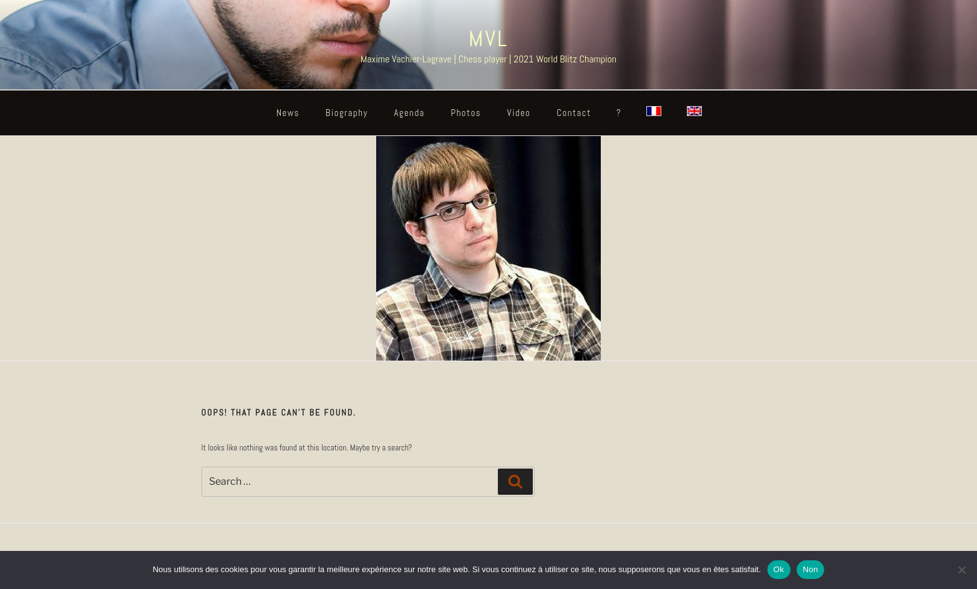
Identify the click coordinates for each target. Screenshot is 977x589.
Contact (574, 113)
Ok (779, 569)
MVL (488, 38)
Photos (466, 113)
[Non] (961, 569)
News (287, 113)
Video (519, 113)
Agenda (409, 113)
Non (811, 569)
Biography (347, 113)
